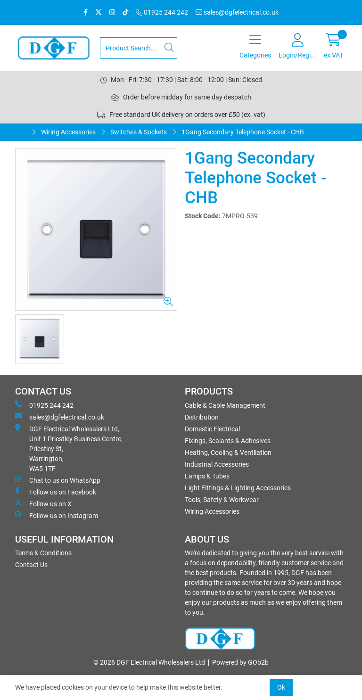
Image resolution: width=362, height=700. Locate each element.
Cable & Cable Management (225, 405)
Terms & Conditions (43, 553)
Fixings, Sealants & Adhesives (228, 441)
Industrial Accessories (217, 464)
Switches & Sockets (138, 132)
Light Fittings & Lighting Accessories (238, 488)
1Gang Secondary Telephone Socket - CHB (242, 132)
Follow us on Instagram (56, 515)
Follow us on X (43, 503)
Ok (281, 687)
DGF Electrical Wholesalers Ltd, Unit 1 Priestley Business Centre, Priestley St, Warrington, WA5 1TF (69, 448)
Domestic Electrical (212, 429)
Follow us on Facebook (55, 491)
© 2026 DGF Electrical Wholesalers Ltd (149, 662)
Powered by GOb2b (240, 662)
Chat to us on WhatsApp (57, 480)
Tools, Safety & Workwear (222, 499)
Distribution (202, 417)
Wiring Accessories (68, 132)
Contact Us (31, 564)
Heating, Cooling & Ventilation (228, 452)
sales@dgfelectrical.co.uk (237, 12)
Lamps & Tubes (207, 476)
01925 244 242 (162, 12)
